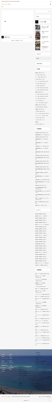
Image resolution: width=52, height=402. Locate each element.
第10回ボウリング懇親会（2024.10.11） (41, 265)
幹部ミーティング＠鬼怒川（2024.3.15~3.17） (42, 318)
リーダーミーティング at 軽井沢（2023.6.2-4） (42, 337)
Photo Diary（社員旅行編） (23, 375)
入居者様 (10, 365)
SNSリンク (11, 356)
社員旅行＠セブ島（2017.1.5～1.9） (41, 185)
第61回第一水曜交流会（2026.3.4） (41, 213)
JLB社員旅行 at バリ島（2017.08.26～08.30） (42, 179)
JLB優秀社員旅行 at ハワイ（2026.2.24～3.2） (42, 134)
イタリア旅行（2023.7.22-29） (40, 85)
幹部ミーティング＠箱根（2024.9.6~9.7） (42, 309)
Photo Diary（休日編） (22, 371)
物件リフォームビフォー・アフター (5, 363)
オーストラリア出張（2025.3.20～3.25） (41, 81)
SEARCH (50, 1)
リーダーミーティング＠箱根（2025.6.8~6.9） (42, 294)
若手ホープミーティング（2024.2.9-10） (41, 320)
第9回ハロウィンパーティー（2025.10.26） (42, 224)
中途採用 (3, 371)
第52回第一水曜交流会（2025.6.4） (41, 241)
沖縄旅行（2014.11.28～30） (40, 109)
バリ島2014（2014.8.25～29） (40, 111)
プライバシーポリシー (5, 359)
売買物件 (3, 354)
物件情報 (10, 358)
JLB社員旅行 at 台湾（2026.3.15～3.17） (41, 132)
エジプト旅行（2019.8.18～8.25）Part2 (41, 87)
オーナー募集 (11, 367)
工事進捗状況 (38, 352)
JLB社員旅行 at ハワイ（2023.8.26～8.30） (42, 146)
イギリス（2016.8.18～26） (39, 100)
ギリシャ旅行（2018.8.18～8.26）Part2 (41, 94)
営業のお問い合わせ (5, 365)
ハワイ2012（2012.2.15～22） (40, 117)
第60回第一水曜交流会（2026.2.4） (41, 218)
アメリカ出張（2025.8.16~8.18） (40, 286)
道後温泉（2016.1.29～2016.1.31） (41, 104)
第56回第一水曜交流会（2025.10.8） (41, 228)
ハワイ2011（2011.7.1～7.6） (40, 119)
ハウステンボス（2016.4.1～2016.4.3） (41, 102)
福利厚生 (10, 369)
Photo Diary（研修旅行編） (23, 373)
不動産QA (37, 359)
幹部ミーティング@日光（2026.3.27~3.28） (42, 273)
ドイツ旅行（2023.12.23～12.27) (40, 83)
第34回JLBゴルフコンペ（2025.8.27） (41, 235)
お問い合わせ (11, 362)
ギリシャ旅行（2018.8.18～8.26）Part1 (41, 96)
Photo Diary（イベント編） (23, 369)
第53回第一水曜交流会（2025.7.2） (41, 239)
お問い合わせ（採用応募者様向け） (41, 361)
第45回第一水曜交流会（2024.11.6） (41, 260)
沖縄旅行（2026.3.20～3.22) (39, 72)
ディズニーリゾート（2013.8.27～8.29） (41, 115)
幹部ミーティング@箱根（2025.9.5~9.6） (42, 288)
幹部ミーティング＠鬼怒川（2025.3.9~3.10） (42, 296)
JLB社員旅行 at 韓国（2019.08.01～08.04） (42, 166)
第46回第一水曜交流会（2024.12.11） (41, 258)
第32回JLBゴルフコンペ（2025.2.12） (41, 252)
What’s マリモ (38, 383)
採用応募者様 (4, 367)
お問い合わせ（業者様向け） (40, 363)
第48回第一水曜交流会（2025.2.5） (41, 254)
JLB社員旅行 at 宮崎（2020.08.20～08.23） (42, 161)
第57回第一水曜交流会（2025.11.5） (41, 226)
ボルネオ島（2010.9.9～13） (39, 124)
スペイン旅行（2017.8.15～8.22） (40, 98)
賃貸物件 (10, 354)
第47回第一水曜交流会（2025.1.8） (41, 256)
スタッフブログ (21, 377)
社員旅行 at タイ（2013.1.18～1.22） (41, 205)
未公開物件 (3, 369)
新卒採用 (3, 356)
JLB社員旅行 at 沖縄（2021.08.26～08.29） (42, 155)
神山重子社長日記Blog (39, 385)
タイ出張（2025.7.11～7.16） (40, 79)
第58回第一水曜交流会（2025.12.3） (41, 222)
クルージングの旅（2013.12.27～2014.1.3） (42, 113)
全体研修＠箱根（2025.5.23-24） (40, 243)
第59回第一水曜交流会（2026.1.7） (41, 220)
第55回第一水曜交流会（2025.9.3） (41, 233)
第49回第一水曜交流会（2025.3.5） (41, 250)
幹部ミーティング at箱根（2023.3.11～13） (42, 335)
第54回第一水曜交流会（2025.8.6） (41, 237)
